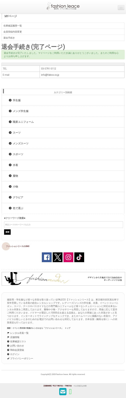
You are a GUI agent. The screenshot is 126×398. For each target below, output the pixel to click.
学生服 (15, 100)
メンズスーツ (19, 143)
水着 (13, 165)
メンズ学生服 (19, 111)
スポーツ (16, 154)
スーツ (15, 132)
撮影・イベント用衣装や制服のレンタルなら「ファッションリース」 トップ (38, 328)
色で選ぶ (16, 208)
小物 (13, 186)
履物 (13, 175)
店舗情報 (13, 337)
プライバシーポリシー (20, 358)
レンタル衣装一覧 (18, 333)
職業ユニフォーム (21, 121)
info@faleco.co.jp (50, 75)
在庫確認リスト (16, 341)
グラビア (16, 197)
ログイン (13, 354)
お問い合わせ (15, 345)
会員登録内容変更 (12, 31)
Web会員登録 (15, 350)
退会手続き (9, 37)
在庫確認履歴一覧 (12, 25)
